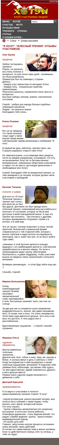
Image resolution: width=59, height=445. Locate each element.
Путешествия (11, 28)
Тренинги (8, 31)
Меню (6, 21)
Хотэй (16, 21)
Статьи (6, 34)
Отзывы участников (29, 40)
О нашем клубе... (12, 37)
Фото (19, 24)
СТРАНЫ (22, 31)
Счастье (7, 24)
